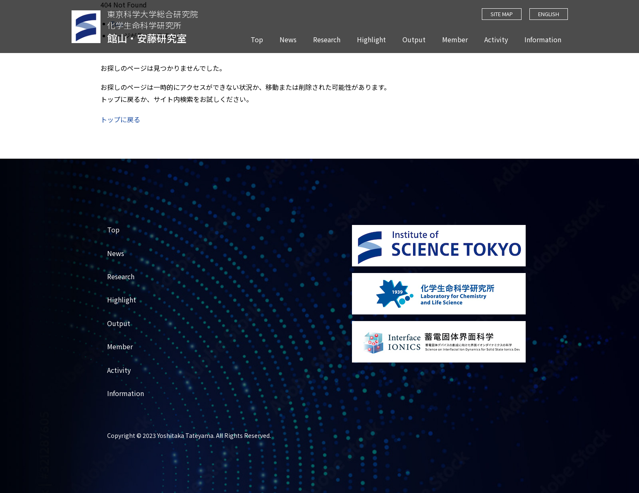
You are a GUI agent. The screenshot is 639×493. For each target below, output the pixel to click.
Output (414, 39)
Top (257, 39)
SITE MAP (501, 14)
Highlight (371, 39)
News (288, 39)
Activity (496, 39)
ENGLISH (548, 14)
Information (542, 39)
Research (326, 39)
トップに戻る (120, 119)
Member (455, 39)
